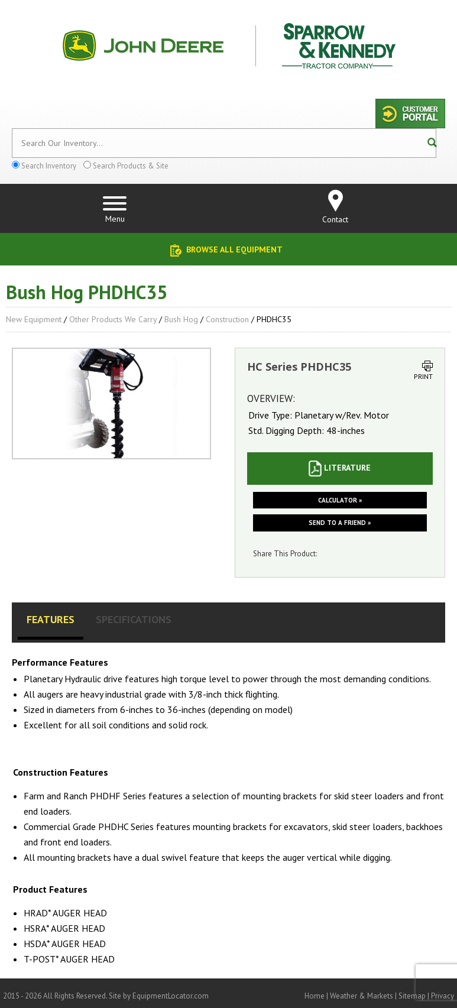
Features (50, 619)
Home (314, 996)
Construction (227, 319)
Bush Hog (181, 319)
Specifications (133, 619)
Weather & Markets (361, 996)
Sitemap (412, 996)
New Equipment (33, 319)
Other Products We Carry (113, 319)
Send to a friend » (340, 522)
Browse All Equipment (234, 249)
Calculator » (340, 500)
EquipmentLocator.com (170, 996)
